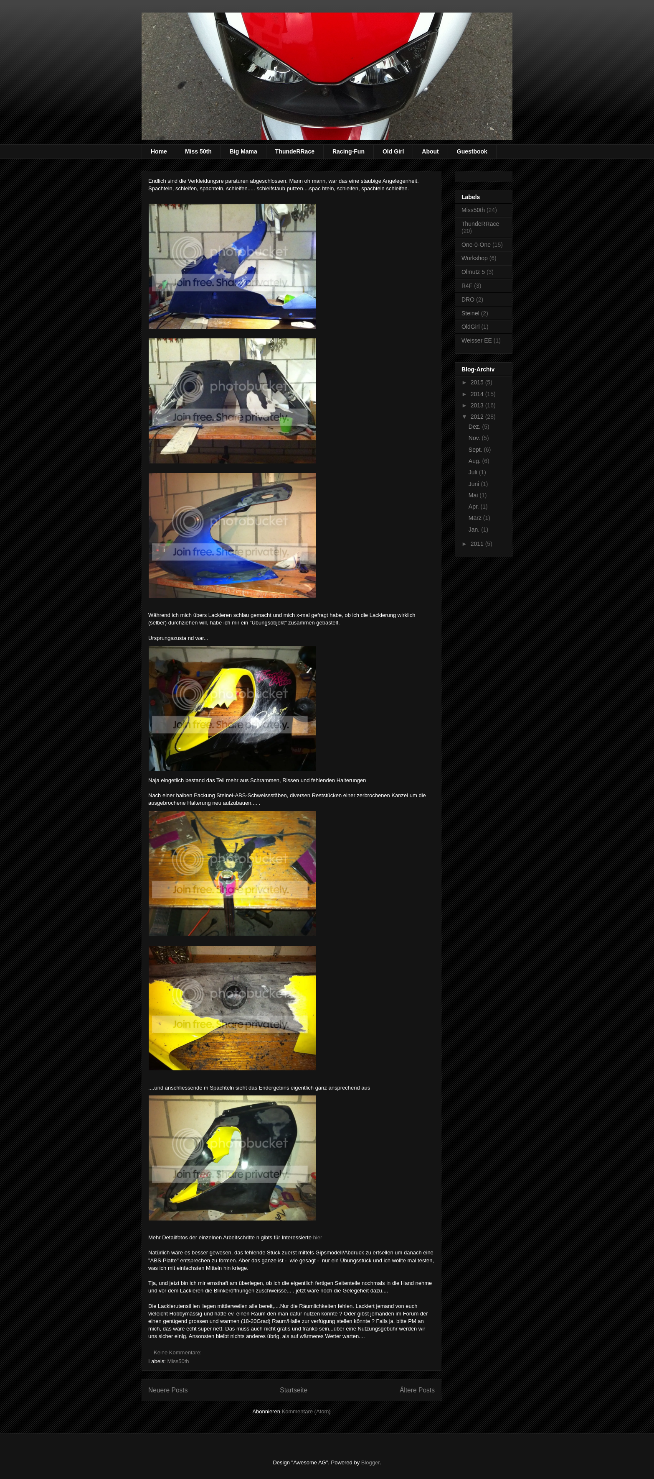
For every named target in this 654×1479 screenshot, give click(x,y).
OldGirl (470, 326)
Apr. (475, 506)
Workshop (474, 258)
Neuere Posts (168, 1390)
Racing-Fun (348, 151)
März (476, 517)
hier (317, 1237)
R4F (466, 285)
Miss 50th (198, 151)
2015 (478, 382)
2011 (478, 543)
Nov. (475, 438)
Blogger (370, 1462)
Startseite (293, 1390)
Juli (474, 472)
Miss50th (178, 1361)
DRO (467, 299)
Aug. (475, 461)
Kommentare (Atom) (306, 1411)
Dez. (475, 426)
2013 (478, 405)
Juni (475, 484)
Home (159, 151)
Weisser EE (476, 340)
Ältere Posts (417, 1390)
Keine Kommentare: (178, 1352)
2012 (478, 416)
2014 (478, 394)
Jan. (475, 529)
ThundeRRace (294, 151)
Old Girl (393, 151)
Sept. (476, 449)
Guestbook (472, 151)
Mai (474, 495)
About (430, 151)
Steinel (470, 313)
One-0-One (476, 244)
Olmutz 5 (473, 272)
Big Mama (243, 151)
